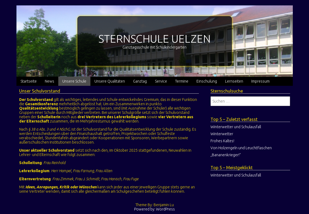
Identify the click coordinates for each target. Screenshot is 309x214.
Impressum (260, 81)
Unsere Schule (74, 81)
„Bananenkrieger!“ (225, 155)
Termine (181, 81)
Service (161, 81)
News (49, 81)
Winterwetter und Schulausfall (235, 127)
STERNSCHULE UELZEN (155, 39)
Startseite (29, 81)
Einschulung (206, 81)
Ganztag (140, 81)
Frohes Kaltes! (222, 141)
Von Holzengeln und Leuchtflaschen (241, 148)
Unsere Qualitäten (109, 81)
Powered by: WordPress (154, 209)
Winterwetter (221, 134)
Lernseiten (234, 81)
